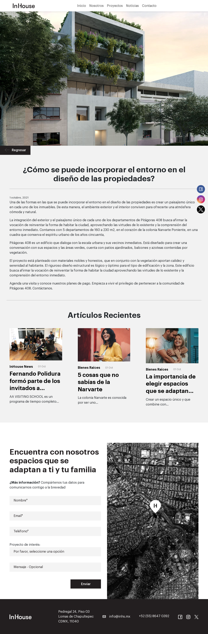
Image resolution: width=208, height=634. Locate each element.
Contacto (149, 6)
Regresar (15, 150)
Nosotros (96, 6)
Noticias (132, 6)
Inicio (81, 6)
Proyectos (115, 6)
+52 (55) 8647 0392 (154, 616)
